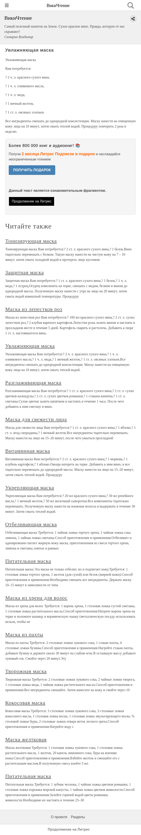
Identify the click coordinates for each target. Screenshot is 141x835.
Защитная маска (24, 272)
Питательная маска (28, 561)
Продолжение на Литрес (32, 201)
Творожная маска (26, 671)
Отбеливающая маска (31, 524)
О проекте (59, 817)
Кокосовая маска (25, 703)
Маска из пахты (24, 634)
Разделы (78, 817)
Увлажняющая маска (30, 346)
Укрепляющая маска (29, 487)
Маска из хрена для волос (36, 598)
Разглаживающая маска (33, 382)
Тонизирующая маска (31, 241)
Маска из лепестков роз (33, 309)
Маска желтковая (26, 739)
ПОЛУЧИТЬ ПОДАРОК (32, 170)
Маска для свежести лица (36, 419)
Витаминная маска (27, 451)
